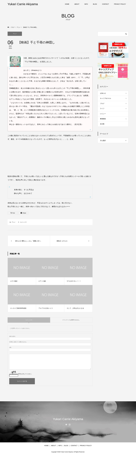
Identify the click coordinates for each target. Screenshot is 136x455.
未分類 (102, 124)
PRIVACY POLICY (120, 4)
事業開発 (103, 119)
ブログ (102, 103)
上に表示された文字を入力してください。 (21, 374)
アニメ (15, 33)
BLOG (95, 4)
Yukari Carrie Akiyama (23, 4)
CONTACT (105, 4)
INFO (86, 4)
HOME (67, 4)
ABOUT (76, 4)
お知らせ (103, 93)
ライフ (102, 108)
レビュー (103, 113)
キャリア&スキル (105, 98)
